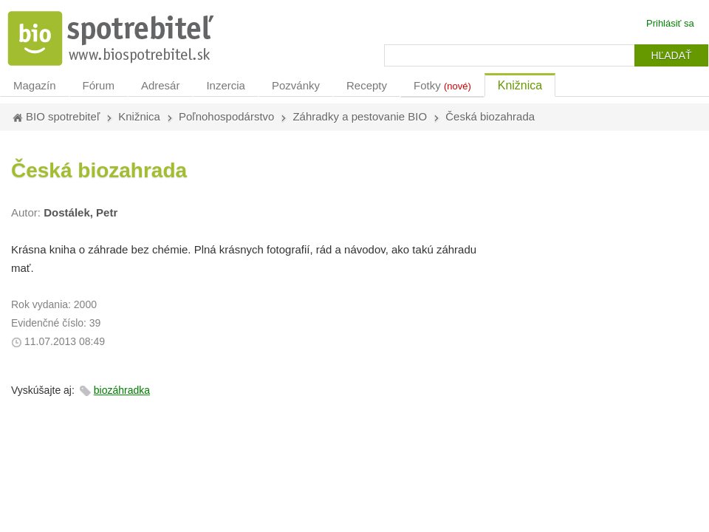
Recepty (366, 85)
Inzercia (225, 85)
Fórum (98, 85)
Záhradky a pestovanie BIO (359, 116)
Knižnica (520, 85)
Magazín (34, 85)
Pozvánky (296, 85)
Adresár (160, 85)
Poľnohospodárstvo (226, 116)
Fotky (442, 85)
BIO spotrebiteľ (63, 116)
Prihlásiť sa (670, 23)
